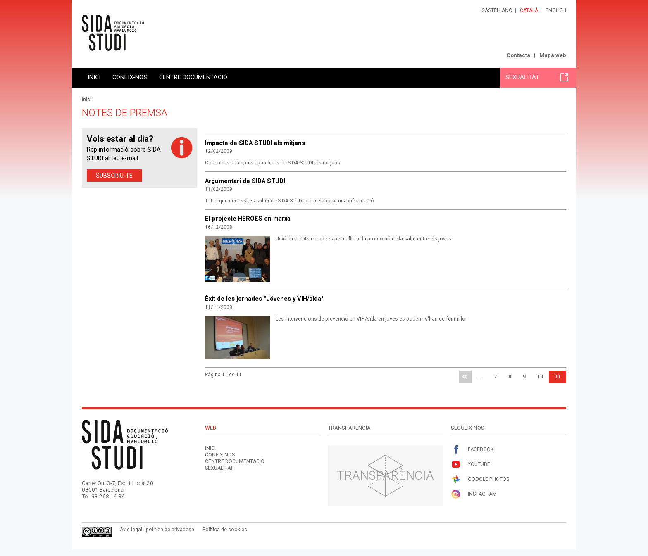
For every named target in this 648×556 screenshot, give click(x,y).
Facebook (472, 449)
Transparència (385, 475)
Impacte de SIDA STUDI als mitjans (255, 143)
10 (540, 377)
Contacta (518, 55)
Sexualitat (536, 77)
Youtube (470, 464)
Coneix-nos (129, 77)
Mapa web (552, 55)
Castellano (496, 10)
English (556, 10)
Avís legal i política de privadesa (157, 529)
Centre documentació (193, 77)
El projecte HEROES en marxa (248, 218)
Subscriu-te (114, 175)
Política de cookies (224, 529)
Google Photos (480, 479)
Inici (94, 77)
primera (465, 377)
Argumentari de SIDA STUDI (245, 181)
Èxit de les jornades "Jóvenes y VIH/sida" (264, 298)
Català (529, 10)
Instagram (474, 494)
